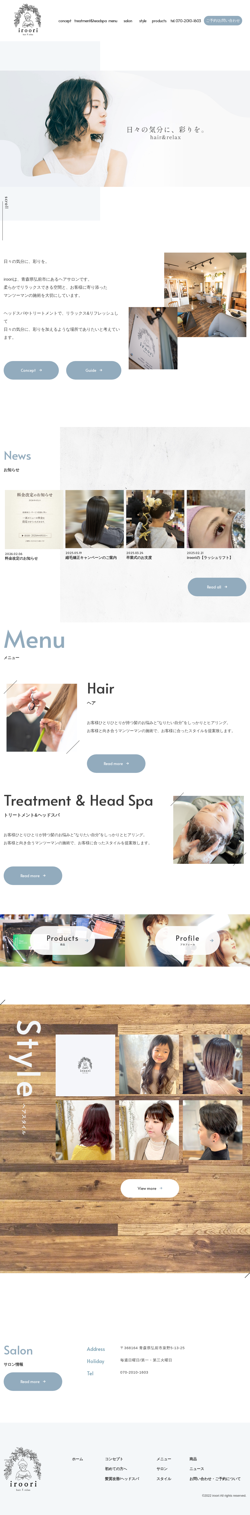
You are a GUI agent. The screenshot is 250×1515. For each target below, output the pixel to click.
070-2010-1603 (134, 1372)
